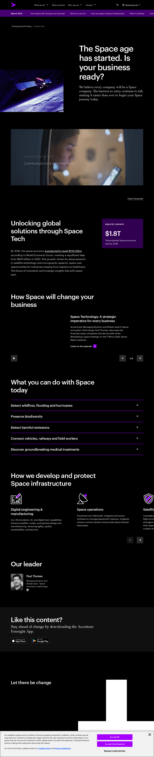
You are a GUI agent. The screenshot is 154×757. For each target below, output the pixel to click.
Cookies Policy (44, 748)
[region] (77, 744)
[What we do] (41, 5)
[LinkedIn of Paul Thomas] (27, 590)
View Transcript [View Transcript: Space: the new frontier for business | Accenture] (135, 198)
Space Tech (16, 13)
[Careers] (91, 5)
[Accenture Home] (13, 5)
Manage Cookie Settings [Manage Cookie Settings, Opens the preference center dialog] (114, 751)
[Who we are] (75, 5)
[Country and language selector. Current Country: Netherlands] (131, 5)
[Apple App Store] (19, 640)
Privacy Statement (63, 748)
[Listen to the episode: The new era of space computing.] (83, 346)
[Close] (150, 735)
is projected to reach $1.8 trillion (63, 250)
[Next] (140, 540)
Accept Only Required (114, 744)
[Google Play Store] (40, 640)
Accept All (114, 737)
